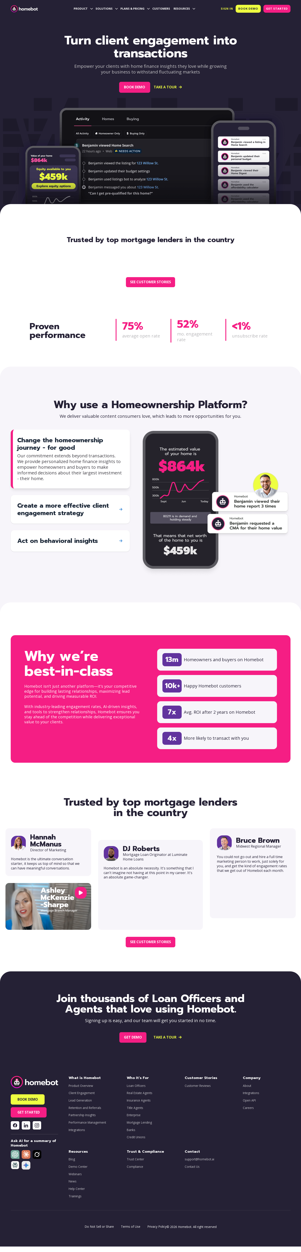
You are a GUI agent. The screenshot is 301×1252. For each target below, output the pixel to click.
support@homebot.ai (199, 1165)
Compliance (135, 1172)
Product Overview (81, 1091)
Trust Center (135, 1165)
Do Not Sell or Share (99, 1232)
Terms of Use (130, 1232)
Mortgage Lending (139, 1128)
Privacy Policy (157, 1232)
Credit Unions (136, 1143)
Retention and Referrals (85, 1113)
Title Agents (135, 1113)
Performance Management (87, 1128)
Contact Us (192, 1172)
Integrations (77, 1135)
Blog (72, 1165)
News (73, 1187)
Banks (131, 1135)
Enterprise (134, 1121)
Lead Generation (80, 1106)
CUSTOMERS (161, 8)
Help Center (77, 1194)
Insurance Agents (139, 1106)
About (247, 1091)
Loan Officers (136, 1091)
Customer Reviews (198, 1091)
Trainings (75, 1201)
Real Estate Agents (139, 1098)
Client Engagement (82, 1098)
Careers (248, 1113)
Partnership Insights (82, 1121)
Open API (249, 1106)
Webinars (75, 1179)
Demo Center (78, 1172)
